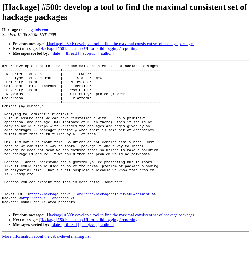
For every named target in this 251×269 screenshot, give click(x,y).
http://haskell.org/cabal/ (47, 225)
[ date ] (56, 53)
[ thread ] (71, 53)
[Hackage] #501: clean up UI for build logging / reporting (88, 48)
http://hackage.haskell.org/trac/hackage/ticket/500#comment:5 (91, 220)
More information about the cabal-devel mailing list (46, 264)
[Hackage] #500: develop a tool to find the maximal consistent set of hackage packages (120, 43)
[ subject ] (88, 53)
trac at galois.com (34, 30)
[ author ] (106, 53)
